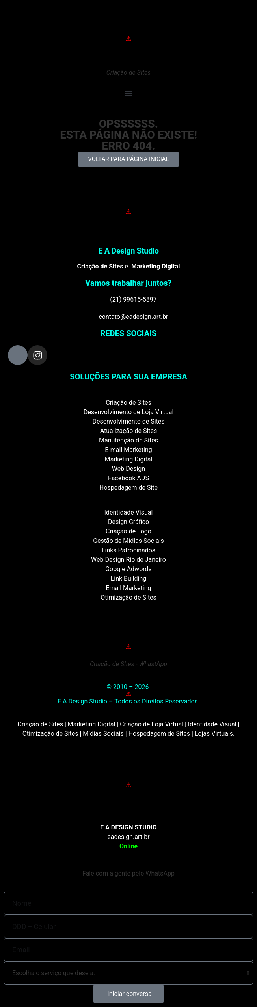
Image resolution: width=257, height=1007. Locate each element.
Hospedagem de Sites (159, 733)
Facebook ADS (128, 478)
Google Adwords (128, 569)
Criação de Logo (128, 531)
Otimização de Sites (128, 597)
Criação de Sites (128, 402)
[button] (128, 93)
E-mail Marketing (128, 450)
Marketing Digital (129, 459)
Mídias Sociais (103, 733)
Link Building (129, 578)
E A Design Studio (128, 250)
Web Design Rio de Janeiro (128, 559)
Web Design (128, 468)
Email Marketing (128, 588)
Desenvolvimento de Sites (128, 421)
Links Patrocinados (128, 550)
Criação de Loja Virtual (151, 724)
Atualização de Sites (128, 431)
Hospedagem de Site (128, 487)
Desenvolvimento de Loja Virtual (129, 412)
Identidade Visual (128, 512)
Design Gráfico (128, 522)
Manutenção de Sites (128, 440)
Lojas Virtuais (214, 733)
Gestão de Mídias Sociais (128, 540)
